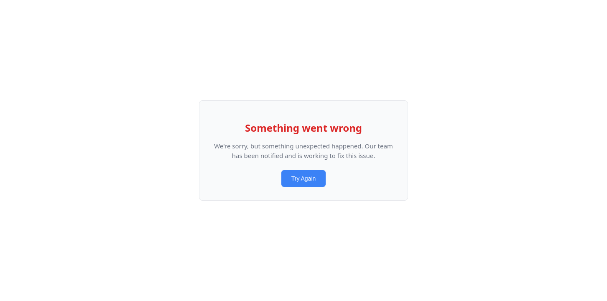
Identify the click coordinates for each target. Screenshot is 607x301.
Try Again (303, 178)
